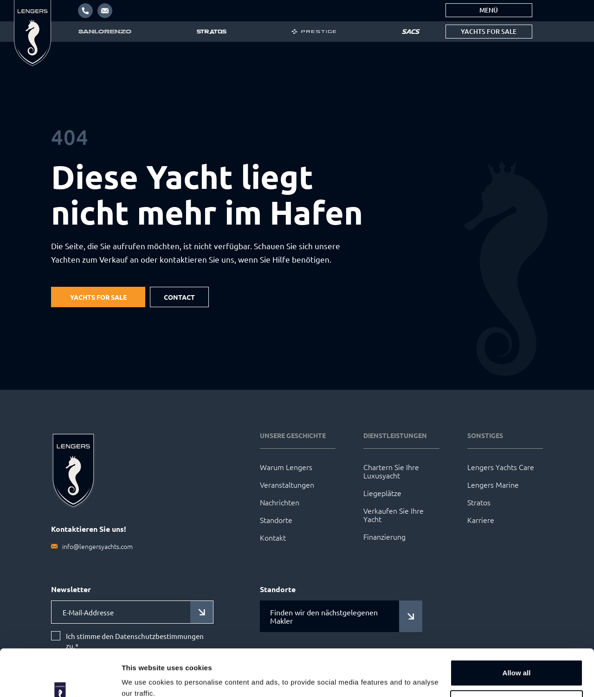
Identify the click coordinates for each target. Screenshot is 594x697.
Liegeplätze (382, 493)
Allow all (517, 633)
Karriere (480, 520)
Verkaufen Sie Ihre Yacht (393, 514)
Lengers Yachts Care (500, 467)
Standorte (276, 520)
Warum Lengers (286, 467)
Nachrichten (279, 502)
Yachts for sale (489, 31)
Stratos (479, 502)
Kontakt (273, 537)
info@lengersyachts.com (97, 546)
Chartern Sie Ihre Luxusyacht (391, 471)
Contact (179, 297)
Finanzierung (384, 536)
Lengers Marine (493, 484)
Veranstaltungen (287, 484)
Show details (143, 679)
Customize (517, 663)
